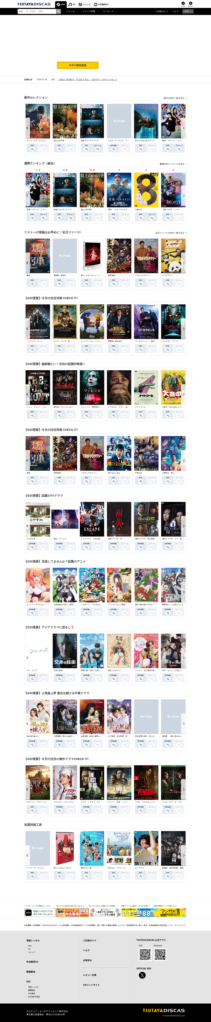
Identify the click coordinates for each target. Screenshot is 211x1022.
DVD (63, 4)
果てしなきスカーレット (90, 275)
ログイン (191, 6)
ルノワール (139, 868)
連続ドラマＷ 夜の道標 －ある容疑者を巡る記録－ (156, 539)
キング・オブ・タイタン (36, 141)
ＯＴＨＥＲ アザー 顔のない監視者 (123, 407)
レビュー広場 (89, 975)
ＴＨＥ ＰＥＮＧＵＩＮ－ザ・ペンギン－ (152, 802)
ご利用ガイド (161, 11)
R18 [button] (187, 11)
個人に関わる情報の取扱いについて (111, 925)
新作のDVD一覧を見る (174, 98)
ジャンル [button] (70, 11)
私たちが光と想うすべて (144, 141)
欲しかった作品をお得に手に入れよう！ (71, 906)
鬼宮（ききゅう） (115, 671)
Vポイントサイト (91, 984)
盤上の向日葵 (59, 141)
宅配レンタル (33, 987)
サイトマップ (180, 925)
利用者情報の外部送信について (161, 925)
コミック (87, 4)
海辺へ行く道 (86, 868)
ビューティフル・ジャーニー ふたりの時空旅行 (100, 341)
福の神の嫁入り (33, 736)
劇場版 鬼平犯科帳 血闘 (172, 868)
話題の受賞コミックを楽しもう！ (166, 906)
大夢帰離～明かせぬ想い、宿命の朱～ (69, 736)
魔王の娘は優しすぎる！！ (145, 605)
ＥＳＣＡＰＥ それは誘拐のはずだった (97, 539)
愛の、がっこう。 (61, 539)
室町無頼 (111, 275)
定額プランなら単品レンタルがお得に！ (135, 906)
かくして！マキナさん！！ (37, 605)
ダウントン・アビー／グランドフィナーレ (43, 802)
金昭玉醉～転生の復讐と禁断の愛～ (95, 736)
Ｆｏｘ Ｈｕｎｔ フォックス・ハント (42, 407)
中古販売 (31, 993)
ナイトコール (140, 407)
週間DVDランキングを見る (172, 164)
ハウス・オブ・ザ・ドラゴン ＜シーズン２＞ (180, 802)
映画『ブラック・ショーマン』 (174, 141)
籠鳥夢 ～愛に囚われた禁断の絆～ (176, 736)
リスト (183, 6)
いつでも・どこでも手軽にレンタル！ (38, 906)
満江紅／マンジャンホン (63, 407)
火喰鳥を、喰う (168, 473)
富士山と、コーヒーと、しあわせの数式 (124, 868)
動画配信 (30, 971)
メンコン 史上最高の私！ (145, 671)
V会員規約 (37, 925)
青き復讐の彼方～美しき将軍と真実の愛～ (152, 736)
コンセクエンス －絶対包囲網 (147, 341)
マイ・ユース (32, 671)
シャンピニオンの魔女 (117, 605)
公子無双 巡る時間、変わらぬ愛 (121, 736)
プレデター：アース (170, 341)
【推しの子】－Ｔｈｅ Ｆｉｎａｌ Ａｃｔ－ (180, 210)
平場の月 (138, 473)
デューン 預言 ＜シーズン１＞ (121, 802)
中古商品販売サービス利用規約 (83, 925)
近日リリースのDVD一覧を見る (170, 233)
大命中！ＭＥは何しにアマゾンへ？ (176, 407)
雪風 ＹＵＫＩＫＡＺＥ (117, 210)
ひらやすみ (31, 539)
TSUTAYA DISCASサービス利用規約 (56, 925)
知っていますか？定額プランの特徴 (102, 906)
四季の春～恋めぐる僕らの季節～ (94, 671)
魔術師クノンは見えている (172, 605)
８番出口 (138, 210)
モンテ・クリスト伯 (62, 341)
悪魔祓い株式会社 (115, 341)
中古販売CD (104, 4)
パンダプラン (167, 275)
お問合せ (87, 960)
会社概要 (27, 925)
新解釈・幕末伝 (60, 275)
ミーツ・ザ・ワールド (35, 868)
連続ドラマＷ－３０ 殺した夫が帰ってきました (181, 539)
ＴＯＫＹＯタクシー (143, 275)
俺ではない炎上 (114, 473)
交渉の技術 (58, 671)
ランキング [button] (108, 11)
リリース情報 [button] (88, 11)
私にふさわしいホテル (62, 868)
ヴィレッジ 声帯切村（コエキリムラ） (97, 407)
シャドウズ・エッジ (34, 341)
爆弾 (28, 275)
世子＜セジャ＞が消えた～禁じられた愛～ (179, 671)
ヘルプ (175, 11)
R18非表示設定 (34, 996)
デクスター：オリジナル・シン (66, 802)
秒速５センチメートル (89, 141)
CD (74, 4)
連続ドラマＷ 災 (115, 539)
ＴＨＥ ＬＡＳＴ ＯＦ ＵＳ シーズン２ (98, 802)
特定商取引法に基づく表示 (136, 925)
